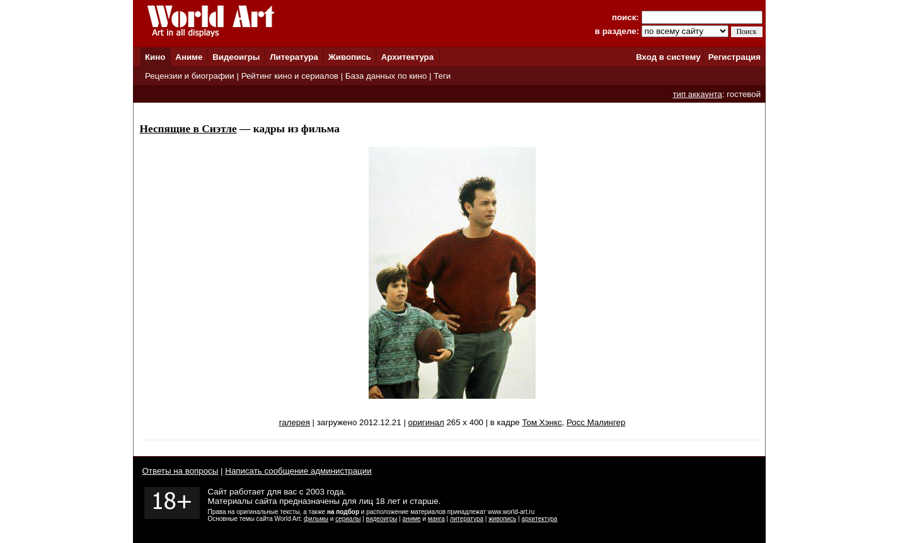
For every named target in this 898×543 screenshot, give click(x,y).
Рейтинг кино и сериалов (289, 76)
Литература (294, 57)
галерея (294, 422)
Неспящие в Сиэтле (188, 129)
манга (436, 518)
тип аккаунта (697, 94)
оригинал (426, 422)
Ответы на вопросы (180, 471)
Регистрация (734, 57)
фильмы (316, 518)
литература (466, 518)
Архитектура (407, 57)
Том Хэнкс (541, 422)
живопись (502, 518)
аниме (412, 518)
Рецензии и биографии (189, 76)
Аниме (188, 57)
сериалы (347, 518)
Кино (155, 57)
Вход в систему (668, 57)
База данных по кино (386, 76)
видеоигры (382, 518)
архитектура (540, 518)
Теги (442, 76)
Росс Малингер (596, 422)
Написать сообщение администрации (298, 471)
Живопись (349, 57)
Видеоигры (236, 57)
